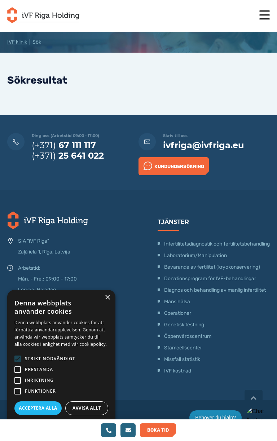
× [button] (107, 297)
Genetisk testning (184, 325)
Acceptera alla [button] (38, 408)
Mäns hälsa (177, 302)
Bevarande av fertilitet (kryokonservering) (212, 267)
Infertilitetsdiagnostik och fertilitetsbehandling (217, 244)
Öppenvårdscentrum (187, 336)
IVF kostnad (177, 371)
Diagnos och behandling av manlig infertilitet (215, 290)
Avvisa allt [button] (86, 408)
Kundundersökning (174, 166)
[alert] (61, 362)
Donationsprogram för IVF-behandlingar (210, 278)
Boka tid (158, 430)
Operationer (178, 313)
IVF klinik (17, 42)
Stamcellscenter (183, 348)
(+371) (64, 145)
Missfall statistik (182, 359)
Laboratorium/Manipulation (195, 255)
